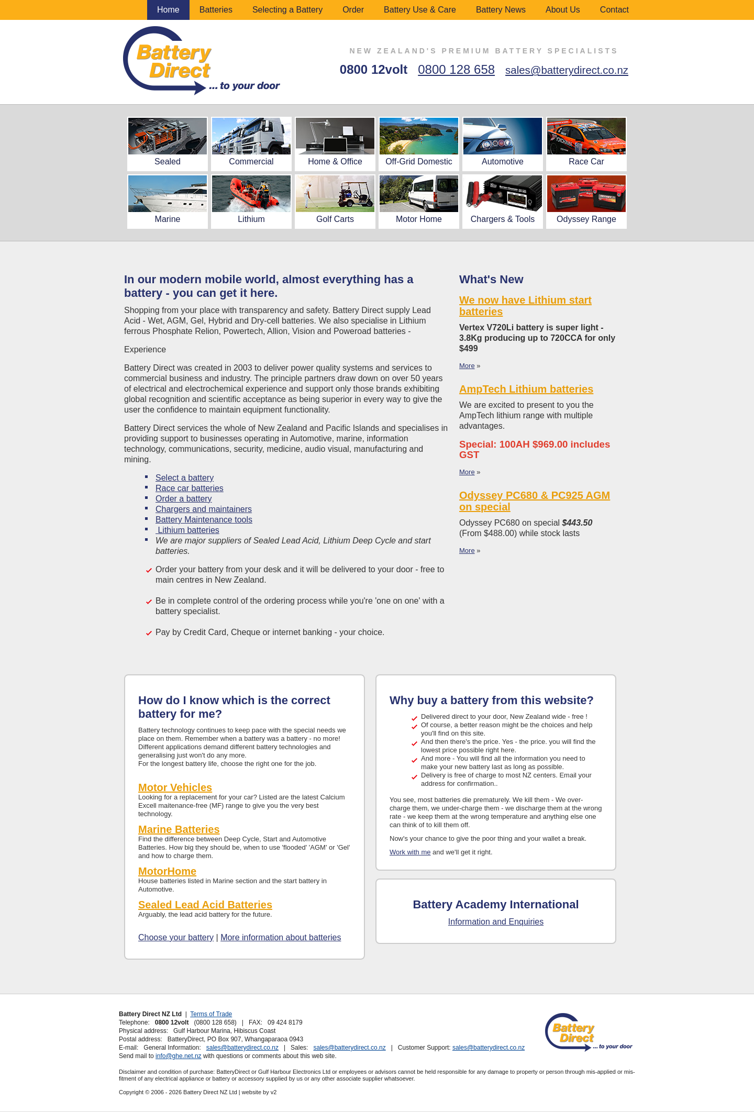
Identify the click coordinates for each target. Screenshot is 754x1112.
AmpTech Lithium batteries (526, 389)
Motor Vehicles (175, 787)
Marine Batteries (179, 829)
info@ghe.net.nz (179, 1056)
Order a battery (184, 498)
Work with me (410, 852)
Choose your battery (176, 937)
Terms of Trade (211, 1014)
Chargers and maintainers (204, 509)
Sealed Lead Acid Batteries (205, 904)
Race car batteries (190, 488)
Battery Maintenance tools (204, 519)
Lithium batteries (187, 530)
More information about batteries (280, 937)
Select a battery (185, 477)
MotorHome (167, 871)
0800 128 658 (456, 69)
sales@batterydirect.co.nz (566, 70)
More (467, 366)
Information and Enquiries (496, 921)
